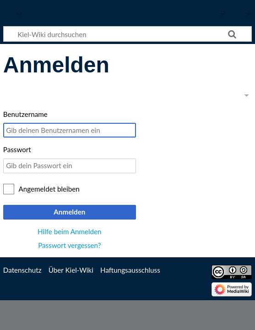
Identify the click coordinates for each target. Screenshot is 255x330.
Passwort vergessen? (69, 245)
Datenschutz (22, 270)
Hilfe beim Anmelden (70, 231)
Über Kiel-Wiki (71, 270)
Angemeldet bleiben (49, 189)
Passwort (17, 149)
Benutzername (25, 114)
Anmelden (69, 212)
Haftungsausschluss (130, 270)
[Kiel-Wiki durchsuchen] (127, 34)
